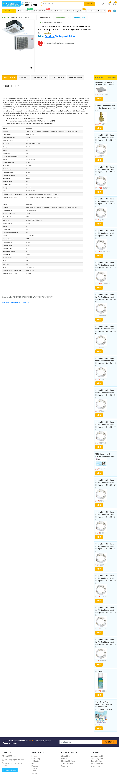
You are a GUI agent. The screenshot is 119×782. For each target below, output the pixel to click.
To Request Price (60, 36)
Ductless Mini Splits (25, 10)
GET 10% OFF (109, 742)
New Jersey (35, 759)
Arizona (34, 773)
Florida (33, 763)
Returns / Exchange (98, 763)
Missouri (34, 766)
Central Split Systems (41, 10)
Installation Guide (97, 756)
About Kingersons (97, 759)
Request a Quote (9, 770)
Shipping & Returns (68, 761)
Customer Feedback (68, 766)
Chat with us (65, 756)
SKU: (39, 23)
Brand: (45, 33)
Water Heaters (91, 11)
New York (34, 756)
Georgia (34, 768)
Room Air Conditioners (58, 11)
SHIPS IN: (14, 17)
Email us (64, 759)
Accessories (102, 11)
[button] (110, 11)
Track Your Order (67, 763)
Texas (33, 771)
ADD (99, 99)
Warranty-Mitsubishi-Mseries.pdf (15, 303)
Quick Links (7, 11)
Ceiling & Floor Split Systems (76, 10)
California (35, 761)
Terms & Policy (96, 761)
